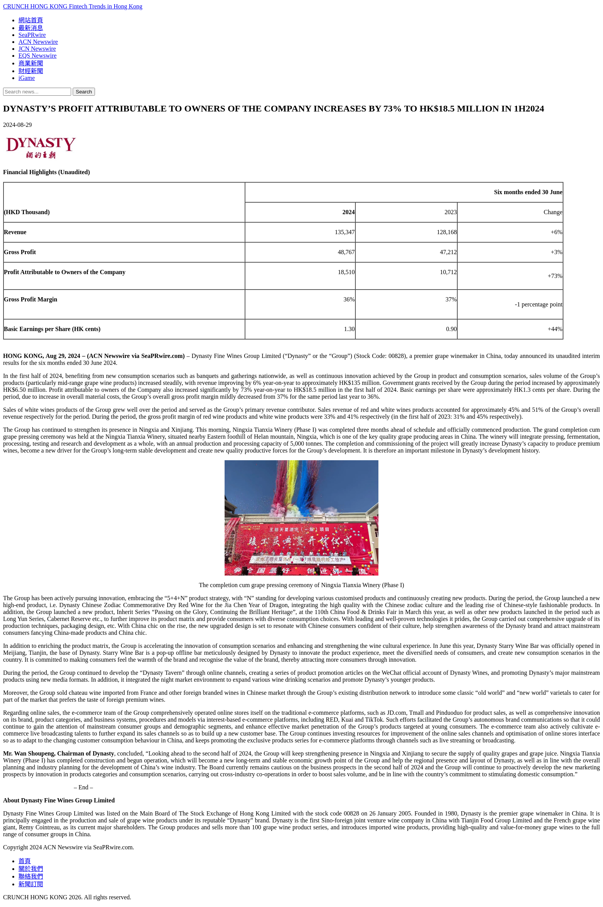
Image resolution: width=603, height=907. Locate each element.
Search (84, 92)
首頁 (24, 861)
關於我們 (30, 868)
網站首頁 (30, 20)
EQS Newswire (37, 55)
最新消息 (30, 28)
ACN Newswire (38, 41)
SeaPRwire (32, 35)
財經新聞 (30, 71)
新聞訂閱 (30, 884)
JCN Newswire (37, 48)
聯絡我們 (30, 876)
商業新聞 (30, 63)
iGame (26, 78)
